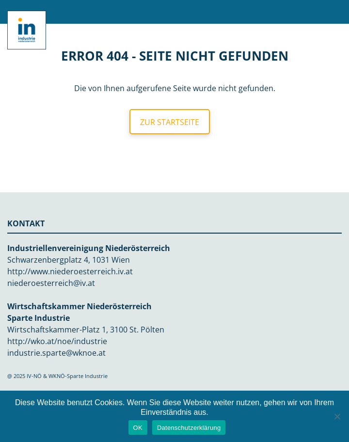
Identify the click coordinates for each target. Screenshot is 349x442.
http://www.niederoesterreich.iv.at (70, 271)
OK (138, 427)
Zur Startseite (169, 122)
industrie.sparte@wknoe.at (56, 352)
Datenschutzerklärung (189, 427)
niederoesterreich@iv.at (51, 283)
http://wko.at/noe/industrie (57, 341)
